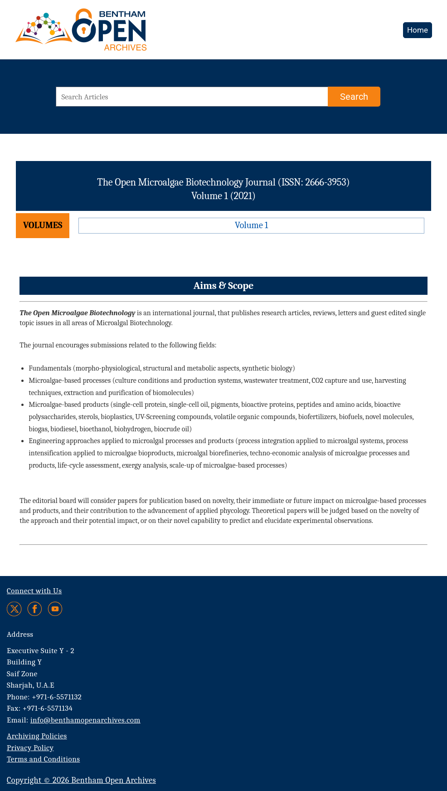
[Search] (354, 97)
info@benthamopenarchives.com (85, 720)
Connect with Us (34, 590)
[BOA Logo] (107, 33)
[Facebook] (35, 609)
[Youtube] (55, 609)
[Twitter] (15, 609)
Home (417, 29)
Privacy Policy (30, 747)
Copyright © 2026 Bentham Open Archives (81, 780)
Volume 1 (251, 225)
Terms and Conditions (43, 759)
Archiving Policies (37, 736)
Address (20, 634)
